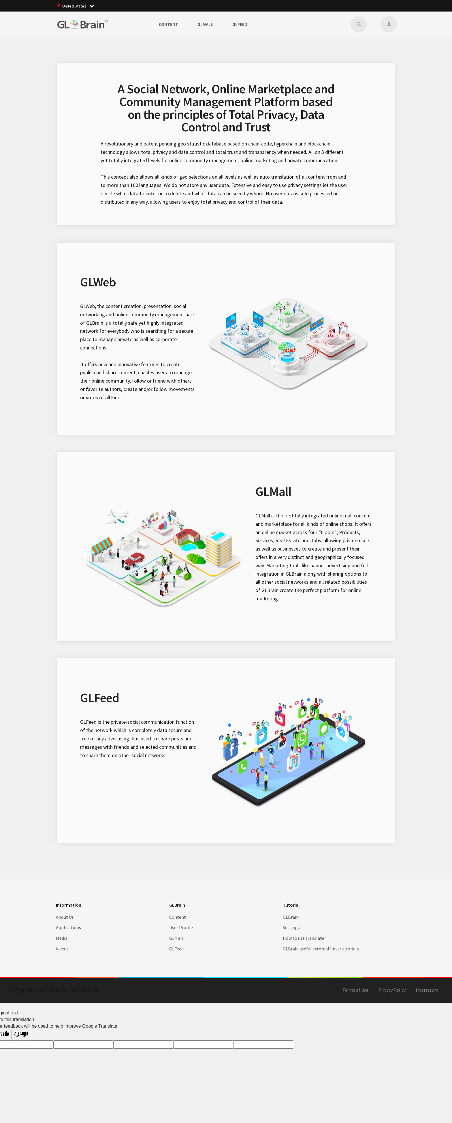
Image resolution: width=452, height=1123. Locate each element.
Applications (68, 927)
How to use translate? (304, 938)
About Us (65, 917)
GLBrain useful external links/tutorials (321, 949)
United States (79, 6)
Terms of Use (355, 990)
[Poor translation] (21, 1035)
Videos (62, 949)
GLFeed (239, 24)
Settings (291, 927)
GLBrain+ (292, 917)
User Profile (181, 927)
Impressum (427, 990)
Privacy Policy (392, 990)
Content (168, 24)
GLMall (205, 24)
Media (61, 938)
